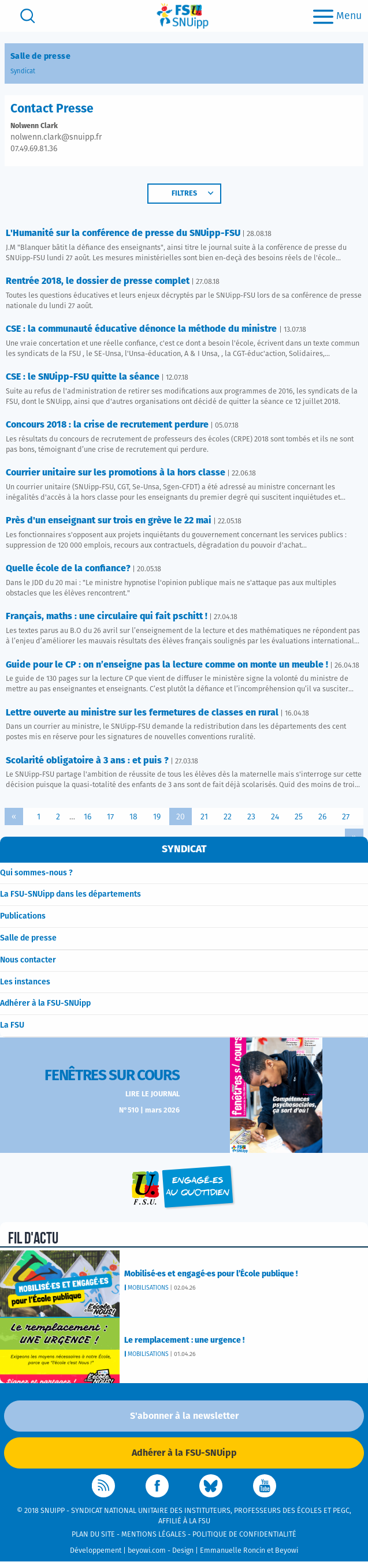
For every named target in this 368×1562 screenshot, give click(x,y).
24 (275, 817)
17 (110, 817)
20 (180, 817)
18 (133, 817)
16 (87, 817)
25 (299, 817)
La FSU (12, 1025)
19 (157, 817)
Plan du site (93, 1534)
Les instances (25, 982)
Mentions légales (153, 1534)
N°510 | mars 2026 (149, 1110)
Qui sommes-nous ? (36, 873)
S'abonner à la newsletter (184, 1416)
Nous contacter (28, 960)
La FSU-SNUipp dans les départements (70, 894)
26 (322, 817)
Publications (23, 916)
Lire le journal (152, 1094)
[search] (27, 16)
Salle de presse (28, 938)
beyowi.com (147, 1550)
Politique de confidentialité (244, 1534)
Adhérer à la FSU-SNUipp (45, 1003)
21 (204, 817)
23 (251, 817)
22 (228, 817)
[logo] (183, 16)
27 (346, 817)
